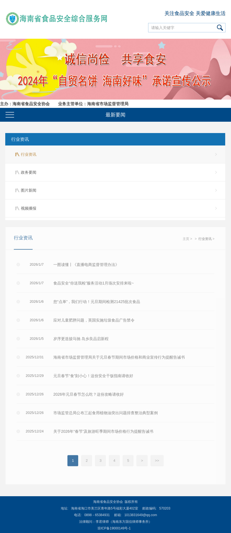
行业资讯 (19, 139)
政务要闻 (28, 172)
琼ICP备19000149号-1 (114, 528)
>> (157, 462)
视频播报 (28, 208)
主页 (186, 240)
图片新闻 (28, 190)
